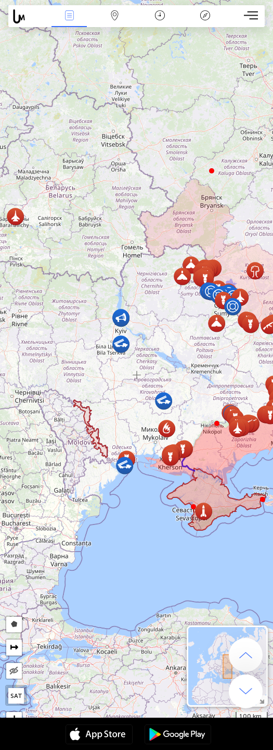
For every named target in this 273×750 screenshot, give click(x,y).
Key (205, 16)
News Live (69, 16)
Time (159, 16)
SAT (16, 695)
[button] (216, 423)
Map (115, 16)
